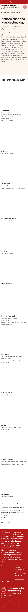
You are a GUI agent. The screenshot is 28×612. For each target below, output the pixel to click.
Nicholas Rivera (6, 393)
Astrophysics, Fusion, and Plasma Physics (12, 507)
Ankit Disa (4, 151)
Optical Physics (5, 522)
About (2, 12)
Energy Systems (5, 515)
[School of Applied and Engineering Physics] (11, 7)
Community (19, 12)
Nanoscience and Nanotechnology (10, 510)
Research (13, 12)
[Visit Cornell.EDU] (25, 8)
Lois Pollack (5, 354)
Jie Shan (4, 425)
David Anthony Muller (8, 316)
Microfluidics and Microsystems (10, 520)
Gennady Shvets (7, 459)
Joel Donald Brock (7, 110)
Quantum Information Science (9, 525)
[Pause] (23, 608)
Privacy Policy (5, 597)
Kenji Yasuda (5, 494)
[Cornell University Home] (3, 589)
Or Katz (4, 251)
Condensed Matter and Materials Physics (12, 512)
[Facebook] (2, 582)
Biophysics (4, 517)
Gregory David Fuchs (8, 218)
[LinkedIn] (5, 582)
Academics (7, 12)
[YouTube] (8, 582)
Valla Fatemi (5, 183)
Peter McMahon (6, 283)
